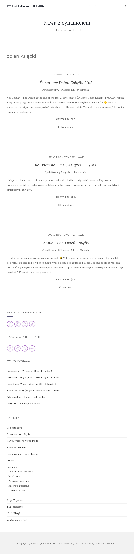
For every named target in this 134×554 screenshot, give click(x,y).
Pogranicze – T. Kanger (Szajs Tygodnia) (29, 370)
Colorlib (84, 543)
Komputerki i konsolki (21, 471)
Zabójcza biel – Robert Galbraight (26, 396)
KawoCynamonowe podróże (22, 440)
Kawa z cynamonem (67, 22)
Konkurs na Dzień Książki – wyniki (66, 165)
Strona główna (18, 6)
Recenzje (12, 466)
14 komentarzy (66, 127)
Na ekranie (14, 476)
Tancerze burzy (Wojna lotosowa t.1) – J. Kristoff (34, 390)
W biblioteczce (16, 490)
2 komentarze (66, 204)
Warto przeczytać (17, 519)
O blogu (39, 6)
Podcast (11, 460)
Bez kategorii (14, 427)
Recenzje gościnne (18, 485)
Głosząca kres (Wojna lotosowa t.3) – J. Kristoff (33, 377)
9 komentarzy (66, 287)
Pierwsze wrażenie (18, 481)
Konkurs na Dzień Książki (66, 242)
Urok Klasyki (14, 513)
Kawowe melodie (16, 447)
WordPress (112, 543)
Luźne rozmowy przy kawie (66, 157)
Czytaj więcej (66, 119)
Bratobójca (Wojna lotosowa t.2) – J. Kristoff (31, 383)
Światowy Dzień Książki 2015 (66, 82)
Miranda (84, 89)
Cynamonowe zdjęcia (65, 74)
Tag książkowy (15, 506)
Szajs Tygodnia (15, 500)
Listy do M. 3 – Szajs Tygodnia (23, 403)
